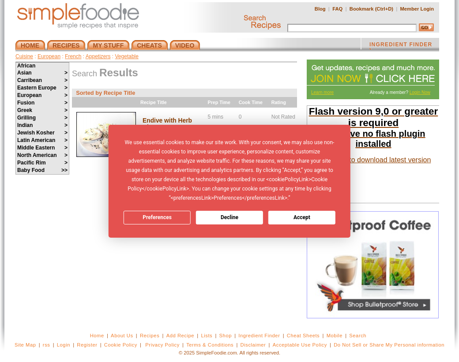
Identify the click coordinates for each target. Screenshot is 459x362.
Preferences (157, 217)
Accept (301, 217)
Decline (229, 217)
